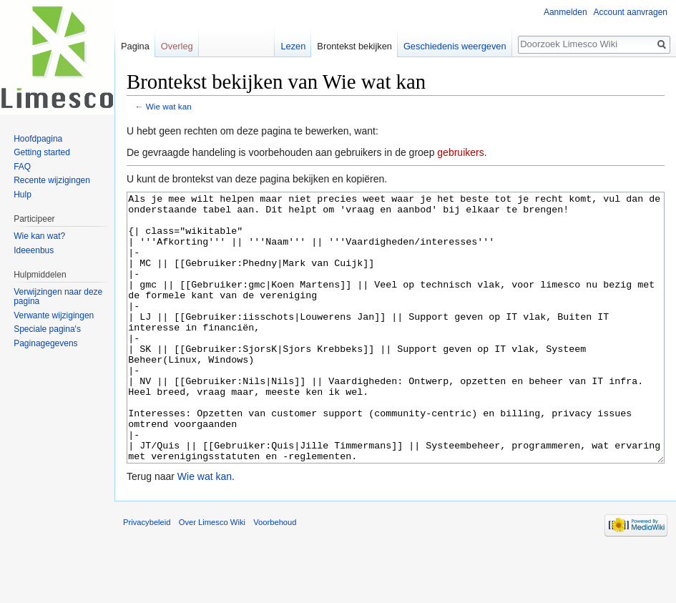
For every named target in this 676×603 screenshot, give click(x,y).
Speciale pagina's (47, 329)
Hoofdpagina (38, 139)
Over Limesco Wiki (212, 576)
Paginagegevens (45, 343)
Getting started (42, 152)
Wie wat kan (169, 106)
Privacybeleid (147, 576)
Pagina (135, 46)
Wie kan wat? (39, 236)
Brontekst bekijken (354, 46)
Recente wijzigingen (52, 180)
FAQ (22, 167)
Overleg (177, 46)
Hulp (22, 195)
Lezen (292, 46)
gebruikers (460, 152)
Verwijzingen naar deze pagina (58, 297)
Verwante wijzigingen (54, 315)
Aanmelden (565, 12)
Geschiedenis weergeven (454, 46)
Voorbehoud (274, 576)
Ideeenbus (34, 250)
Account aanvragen (630, 12)
